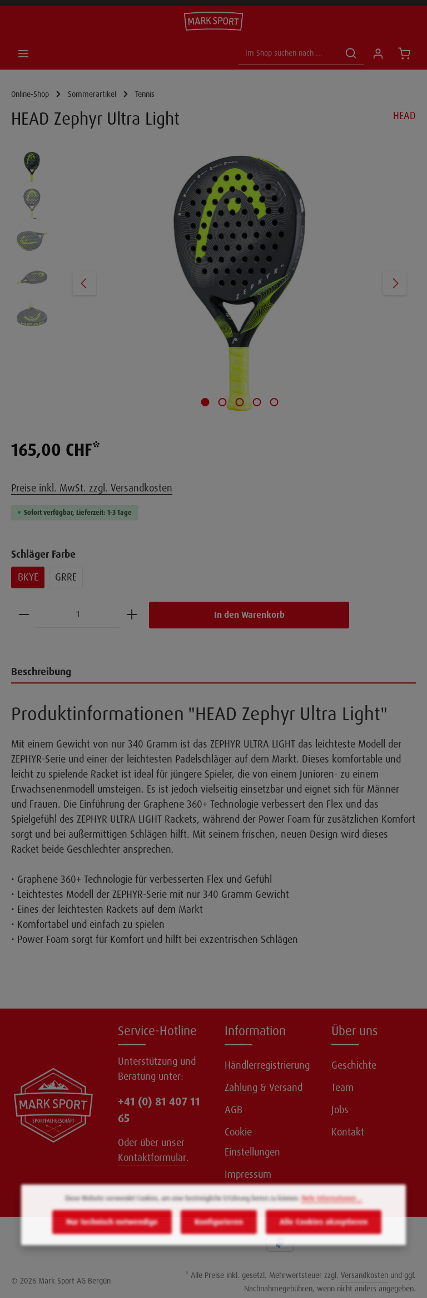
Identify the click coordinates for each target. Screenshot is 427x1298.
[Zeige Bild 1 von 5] (205, 402)
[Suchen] (351, 53)
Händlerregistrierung (267, 1065)
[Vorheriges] (84, 283)
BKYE (28, 577)
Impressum (248, 1174)
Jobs (340, 1110)
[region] (213, 283)
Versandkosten (364, 1275)
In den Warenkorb (249, 615)
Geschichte (353, 1065)
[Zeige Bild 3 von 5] (240, 402)
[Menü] (23, 53)
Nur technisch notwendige (112, 1238)
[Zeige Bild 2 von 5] (223, 402)
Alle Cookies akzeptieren (324, 1238)
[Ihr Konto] (378, 53)
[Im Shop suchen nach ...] (289, 53)
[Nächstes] (394, 283)
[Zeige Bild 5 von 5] (274, 402)
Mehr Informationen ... (332, 1214)
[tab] (213, 673)
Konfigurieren (219, 1238)
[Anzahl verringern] (24, 615)
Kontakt (347, 1132)
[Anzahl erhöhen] (132, 615)
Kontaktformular (152, 1157)
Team (342, 1087)
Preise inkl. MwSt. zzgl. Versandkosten (91, 488)
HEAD (404, 115)
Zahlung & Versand (263, 1087)
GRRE (66, 577)
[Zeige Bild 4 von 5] (257, 402)
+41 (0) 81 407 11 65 (159, 1109)
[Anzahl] (78, 615)
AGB (233, 1110)
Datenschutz (250, 1196)
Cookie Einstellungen (252, 1142)
